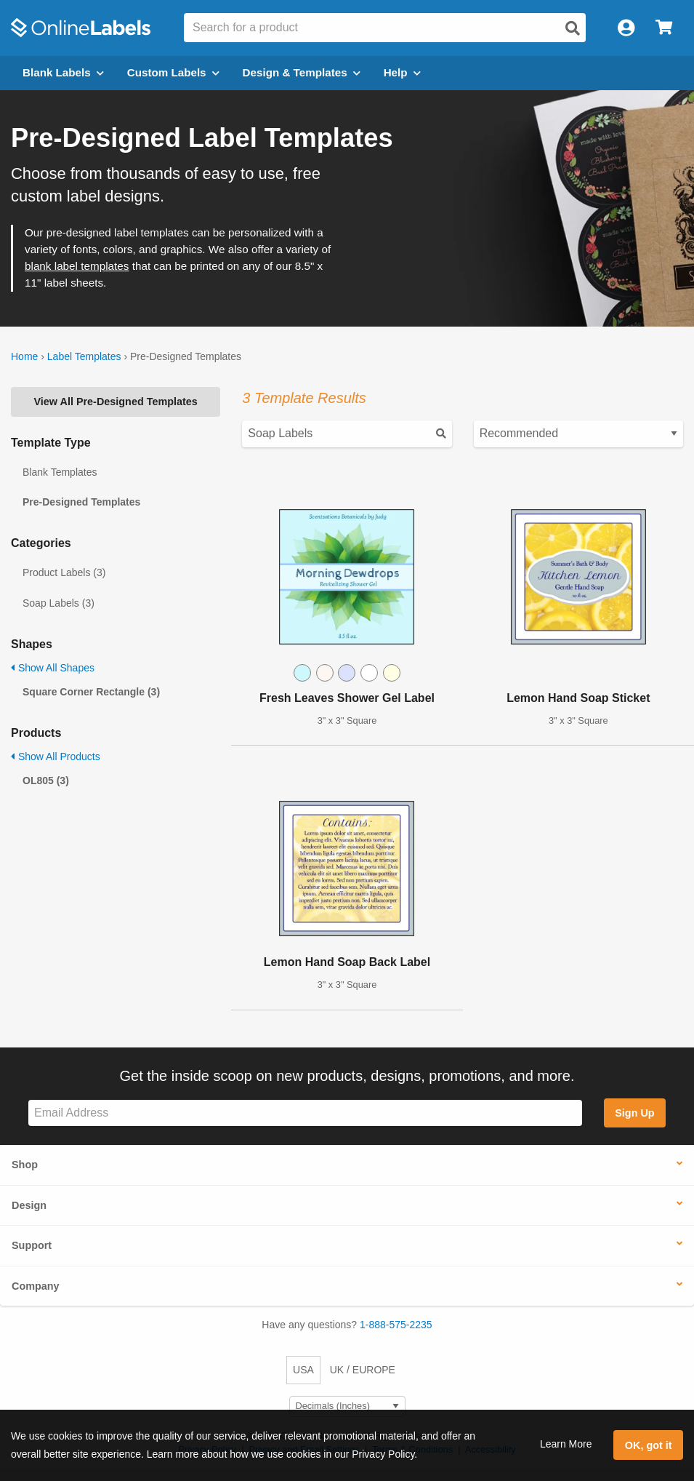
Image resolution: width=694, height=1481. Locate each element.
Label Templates (84, 356)
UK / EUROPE (362, 1370)
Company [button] (36, 1286)
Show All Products (55, 756)
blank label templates (77, 266)
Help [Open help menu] (402, 72)
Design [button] (29, 1205)
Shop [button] (25, 1164)
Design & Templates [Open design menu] (301, 72)
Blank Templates (60, 472)
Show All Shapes (52, 668)
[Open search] (573, 28)
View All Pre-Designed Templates (116, 401)
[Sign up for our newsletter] (305, 1113)
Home (24, 356)
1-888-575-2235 (396, 1324)
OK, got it (648, 1445)
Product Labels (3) (64, 572)
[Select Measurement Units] (347, 1406)
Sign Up (634, 1113)
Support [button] (32, 1245)
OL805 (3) (46, 780)
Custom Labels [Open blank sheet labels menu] (173, 72)
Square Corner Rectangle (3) (91, 692)
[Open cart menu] (664, 28)
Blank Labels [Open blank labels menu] (63, 72)
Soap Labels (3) (58, 603)
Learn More (566, 1444)
